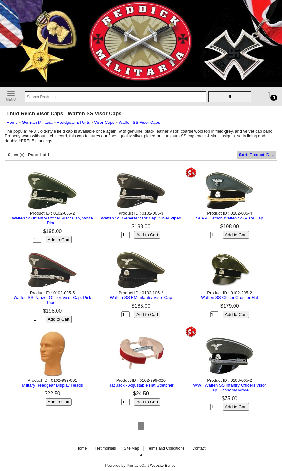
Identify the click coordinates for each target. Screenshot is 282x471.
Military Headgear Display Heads (52, 385)
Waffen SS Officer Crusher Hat (229, 297)
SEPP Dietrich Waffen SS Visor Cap (229, 218)
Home (12, 122)
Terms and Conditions (165, 448)
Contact (198, 448)
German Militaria (37, 122)
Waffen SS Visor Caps (139, 122)
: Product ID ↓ (256, 154)
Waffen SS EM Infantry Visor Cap (141, 297)
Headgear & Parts (73, 122)
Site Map (131, 448)
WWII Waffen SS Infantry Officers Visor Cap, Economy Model (229, 387)
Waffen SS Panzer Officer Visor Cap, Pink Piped (52, 300)
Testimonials (105, 448)
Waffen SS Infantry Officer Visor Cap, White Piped (52, 220)
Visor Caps (104, 122)
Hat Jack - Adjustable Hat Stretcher (140, 385)
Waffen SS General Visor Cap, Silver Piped (141, 218)
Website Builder (163, 465)
